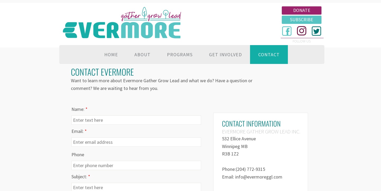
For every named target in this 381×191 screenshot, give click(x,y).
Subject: (80, 176)
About (142, 54)
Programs (180, 54)
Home (111, 54)
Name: (79, 109)
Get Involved (225, 54)
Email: (79, 131)
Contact (269, 54)
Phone (77, 154)
